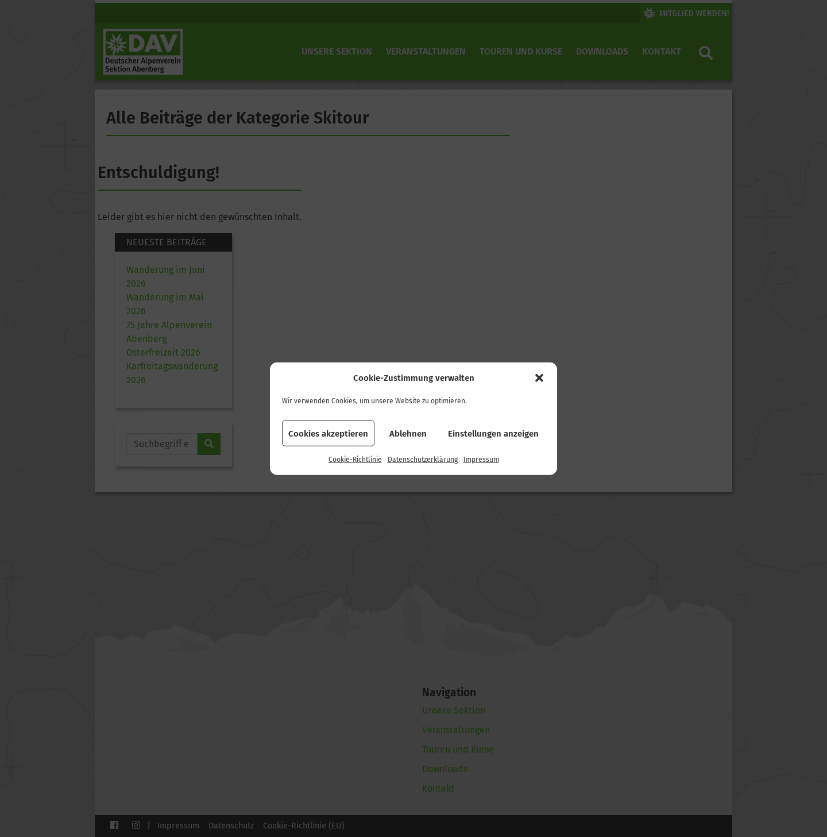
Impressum (481, 460)
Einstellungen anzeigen (493, 433)
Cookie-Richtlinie (355, 460)
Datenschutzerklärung (423, 460)
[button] (539, 378)
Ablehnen (408, 433)
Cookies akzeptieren (328, 433)
